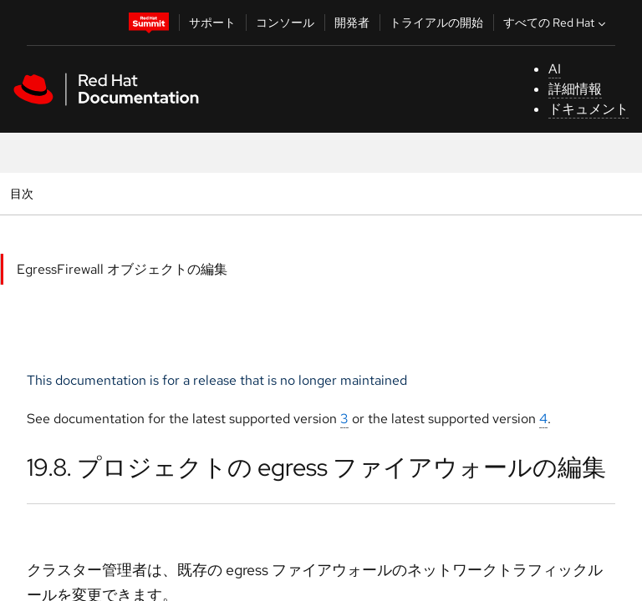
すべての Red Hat (556, 22)
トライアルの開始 (436, 22)
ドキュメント (588, 109)
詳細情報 (575, 89)
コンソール (285, 22)
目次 (23, 193)
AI (554, 69)
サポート (212, 22)
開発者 (351, 22)
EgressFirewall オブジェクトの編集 (122, 269)
